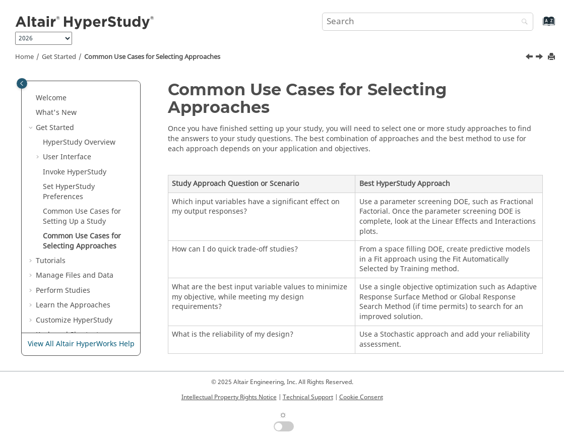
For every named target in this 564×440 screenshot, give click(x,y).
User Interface (67, 157)
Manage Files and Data (74, 275)
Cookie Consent (361, 397)
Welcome (51, 98)
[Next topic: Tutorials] (540, 58)
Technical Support (308, 397)
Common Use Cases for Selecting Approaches (152, 56)
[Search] (522, 22)
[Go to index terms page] (538, 26)
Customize (74, 320)
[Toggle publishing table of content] (22, 83)
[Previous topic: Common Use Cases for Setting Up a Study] (530, 58)
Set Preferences (69, 191)
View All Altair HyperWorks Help (81, 344)
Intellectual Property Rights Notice (229, 397)
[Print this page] (552, 57)
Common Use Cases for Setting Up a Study (82, 216)
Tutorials (51, 261)
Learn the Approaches (73, 305)
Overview (79, 142)
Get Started (59, 56)
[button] (32, 98)
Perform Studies (63, 290)
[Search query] (428, 22)
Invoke (74, 172)
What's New (56, 112)
